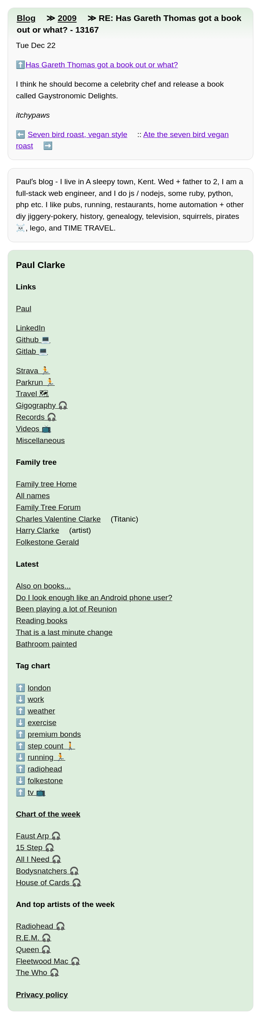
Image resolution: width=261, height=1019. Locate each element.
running (41, 757)
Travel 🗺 (32, 393)
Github (27, 339)
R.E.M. (27, 938)
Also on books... (43, 586)
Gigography (36, 405)
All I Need (32, 859)
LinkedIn (30, 328)
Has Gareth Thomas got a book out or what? (101, 64)
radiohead (45, 769)
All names (33, 495)
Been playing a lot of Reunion (66, 609)
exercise (42, 722)
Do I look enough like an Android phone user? (94, 597)
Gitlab (26, 351)
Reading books (41, 620)
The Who (31, 972)
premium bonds (54, 734)
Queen (27, 949)
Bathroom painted (46, 644)
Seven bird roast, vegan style (77, 134)
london (39, 688)
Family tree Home (46, 484)
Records (30, 417)
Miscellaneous (40, 440)
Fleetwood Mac (42, 961)
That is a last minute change (64, 632)
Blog (26, 18)
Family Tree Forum (48, 507)
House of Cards (42, 882)
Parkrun (29, 382)
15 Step (29, 847)
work (36, 699)
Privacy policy (42, 994)
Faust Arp (32, 836)
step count (46, 746)
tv (31, 792)
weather (41, 711)
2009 (67, 18)
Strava (27, 370)
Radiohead (34, 926)
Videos (27, 428)
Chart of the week (48, 814)
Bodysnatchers (41, 871)
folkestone (45, 780)
